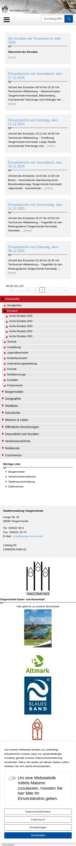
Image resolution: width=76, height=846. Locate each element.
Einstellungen (37, 827)
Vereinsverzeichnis (17, 441)
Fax (5, 532)
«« (11, 289)
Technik (11, 341)
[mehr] (12, 57)
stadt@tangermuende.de (28, 536)
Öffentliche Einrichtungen (22, 427)
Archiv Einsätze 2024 (20, 321)
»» (65, 289)
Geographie (13, 398)
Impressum (38, 819)
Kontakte (12, 379)
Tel (4, 527)
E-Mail (7, 536)
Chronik (12, 369)
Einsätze (68, 13)
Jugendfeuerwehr (17, 352)
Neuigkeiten (14, 305)
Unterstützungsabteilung (22, 363)
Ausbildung (14, 347)
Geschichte (12, 412)
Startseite (29, 13)
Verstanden (38, 835)
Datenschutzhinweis (38, 811)
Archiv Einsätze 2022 (20, 331)
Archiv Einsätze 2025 (20, 315)
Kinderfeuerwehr (17, 358)
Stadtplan (11, 405)
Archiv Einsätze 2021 (20, 336)
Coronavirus (13, 455)
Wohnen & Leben (16, 419)
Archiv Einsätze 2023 (20, 326)
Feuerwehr (55, 13)
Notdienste (12, 448)
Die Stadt (42, 13)
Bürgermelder (14, 391)
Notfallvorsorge (16, 374)
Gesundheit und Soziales (22, 434)
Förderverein (15, 385)
